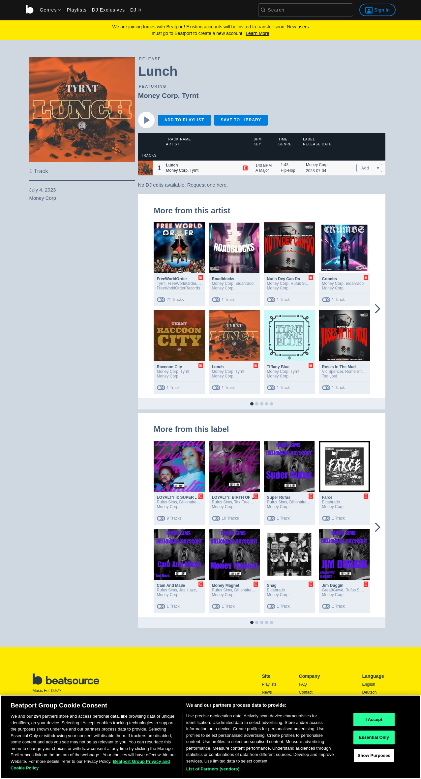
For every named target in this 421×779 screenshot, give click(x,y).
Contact (306, 692)
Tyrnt (190, 95)
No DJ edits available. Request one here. (183, 185)
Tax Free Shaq (247, 502)
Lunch (218, 367)
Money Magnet (225, 585)
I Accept (374, 721)
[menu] (48, 10)
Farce (327, 497)
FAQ (303, 684)
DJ (135, 10)
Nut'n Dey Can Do (283, 279)
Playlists (76, 10)
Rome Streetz (357, 371)
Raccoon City (169, 367)
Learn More (257, 33)
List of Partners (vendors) (213, 770)
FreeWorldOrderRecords (178, 288)
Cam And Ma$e (171, 585)
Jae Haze (187, 590)
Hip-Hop (288, 170)
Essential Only (374, 739)
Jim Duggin (333, 585)
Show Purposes (374, 757)
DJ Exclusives (108, 10)
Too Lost (329, 376)
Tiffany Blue (278, 367)
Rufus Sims (301, 283)
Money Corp (158, 95)
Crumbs (329, 279)
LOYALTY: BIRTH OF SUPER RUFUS (246, 497)
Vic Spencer (332, 371)
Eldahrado (245, 283)
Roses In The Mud (339, 367)
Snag (272, 585)
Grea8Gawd (333, 590)
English (368, 684)
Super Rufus (278, 497)
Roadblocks (223, 279)
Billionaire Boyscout (196, 502)
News (267, 692)
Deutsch (369, 692)
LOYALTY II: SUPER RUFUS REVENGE (193, 497)
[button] (145, 168)
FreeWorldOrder (172, 279)
